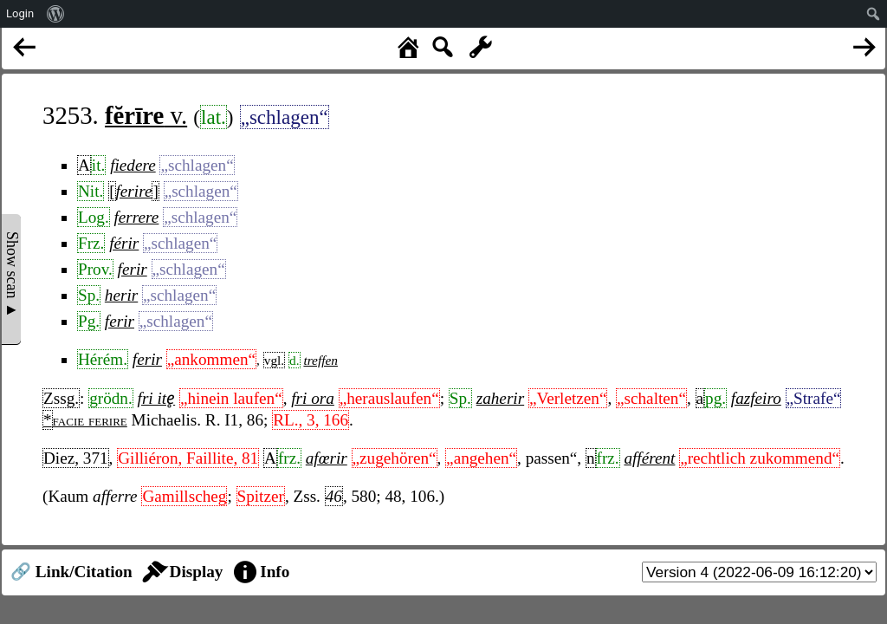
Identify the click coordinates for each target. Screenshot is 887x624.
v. (146, 115)
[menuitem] (56, 14)
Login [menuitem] (20, 13)
